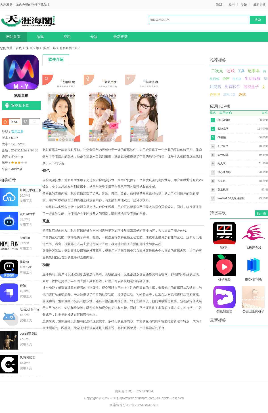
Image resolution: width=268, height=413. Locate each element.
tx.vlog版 (223, 154)
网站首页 (13, 37)
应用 (231, 4)
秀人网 (222, 163)
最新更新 (259, 4)
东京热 (222, 180)
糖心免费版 (224, 172)
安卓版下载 (20, 105)
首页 (19, 48)
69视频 (222, 137)
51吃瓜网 (223, 128)
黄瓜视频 (223, 189)
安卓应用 (32, 48)
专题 (244, 4)
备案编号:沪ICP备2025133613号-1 (134, 405)
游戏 (219, 4)
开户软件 (223, 146)
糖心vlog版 (224, 120)
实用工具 (49, 48)
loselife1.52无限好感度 (231, 198)
